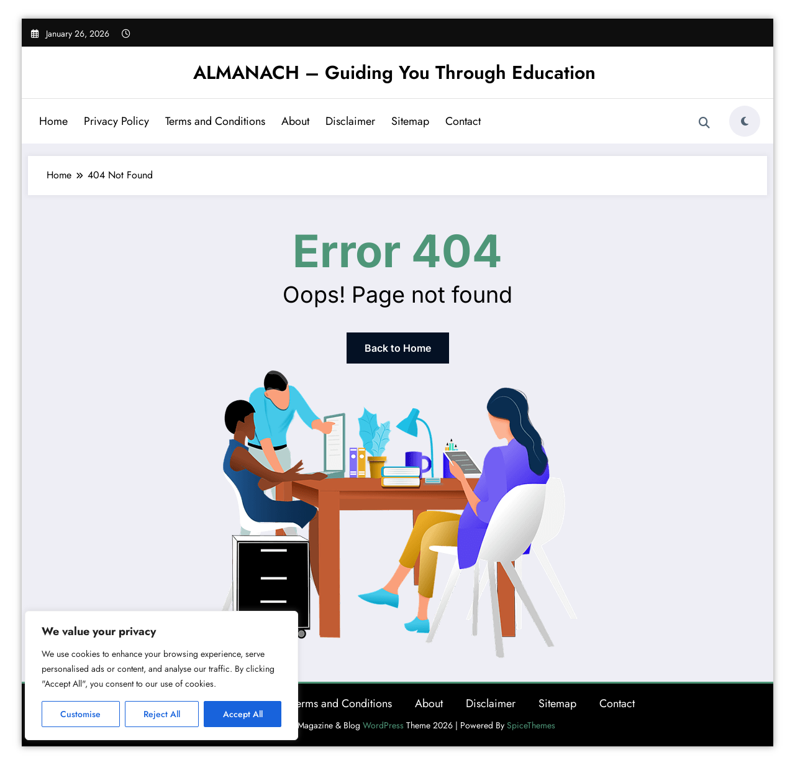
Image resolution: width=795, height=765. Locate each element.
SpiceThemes (531, 725)
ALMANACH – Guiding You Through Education (394, 72)
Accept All (243, 714)
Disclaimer (350, 121)
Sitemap (410, 121)
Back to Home (398, 348)
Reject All (161, 714)
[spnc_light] (744, 121)
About (295, 121)
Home (53, 121)
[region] (161, 675)
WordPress (383, 725)
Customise (80, 714)
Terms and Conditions (215, 121)
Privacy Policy (116, 121)
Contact (463, 121)
